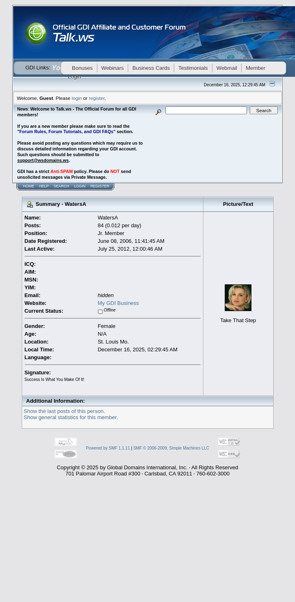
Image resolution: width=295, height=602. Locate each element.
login (77, 98)
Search (61, 186)
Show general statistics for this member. (71, 417)
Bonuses (82, 68)
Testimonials (193, 68)
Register (99, 186)
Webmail (227, 68)
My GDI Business (118, 303)
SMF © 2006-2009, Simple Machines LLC (171, 448)
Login (79, 186)
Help (44, 186)
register (96, 98)
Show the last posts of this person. (64, 411)
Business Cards (151, 68)
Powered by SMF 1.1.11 (108, 448)
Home (28, 186)
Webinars (112, 68)
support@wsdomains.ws (43, 160)
